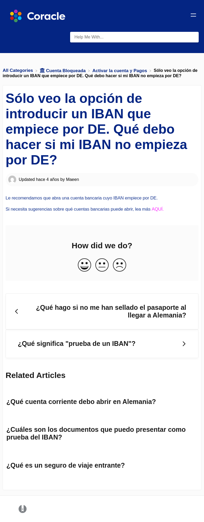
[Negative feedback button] (119, 265)
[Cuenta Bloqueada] (63, 70)
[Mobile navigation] (193, 16)
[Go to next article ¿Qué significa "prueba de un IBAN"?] (102, 343)
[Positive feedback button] (84, 265)
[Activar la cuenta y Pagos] (120, 70)
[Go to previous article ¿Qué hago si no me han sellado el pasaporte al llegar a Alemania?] (102, 311)
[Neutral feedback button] (102, 265)
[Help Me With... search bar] (134, 37)
